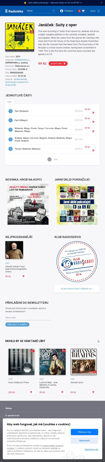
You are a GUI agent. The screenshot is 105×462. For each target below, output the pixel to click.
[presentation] (98, 371)
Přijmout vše (84, 432)
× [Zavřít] (101, 2)
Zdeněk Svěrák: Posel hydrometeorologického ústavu (16, 269)
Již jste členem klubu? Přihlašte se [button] (77, 288)
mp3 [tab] (9, 101)
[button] (68, 11)
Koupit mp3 (58, 63)
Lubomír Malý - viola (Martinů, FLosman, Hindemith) (49, 385)
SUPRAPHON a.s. (22, 60)
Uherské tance (77, 382)
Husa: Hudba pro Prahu (18, 382)
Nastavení (84, 440)
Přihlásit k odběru (17, 324)
